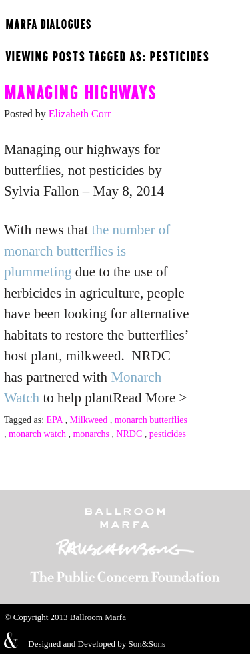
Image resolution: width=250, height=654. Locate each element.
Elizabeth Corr (80, 113)
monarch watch (37, 434)
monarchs (91, 434)
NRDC (129, 434)
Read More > (150, 398)
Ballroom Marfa (98, 617)
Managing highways (80, 91)
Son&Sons (146, 644)
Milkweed (88, 420)
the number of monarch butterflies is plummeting (87, 251)
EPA (55, 420)
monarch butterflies (151, 420)
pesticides (167, 434)
